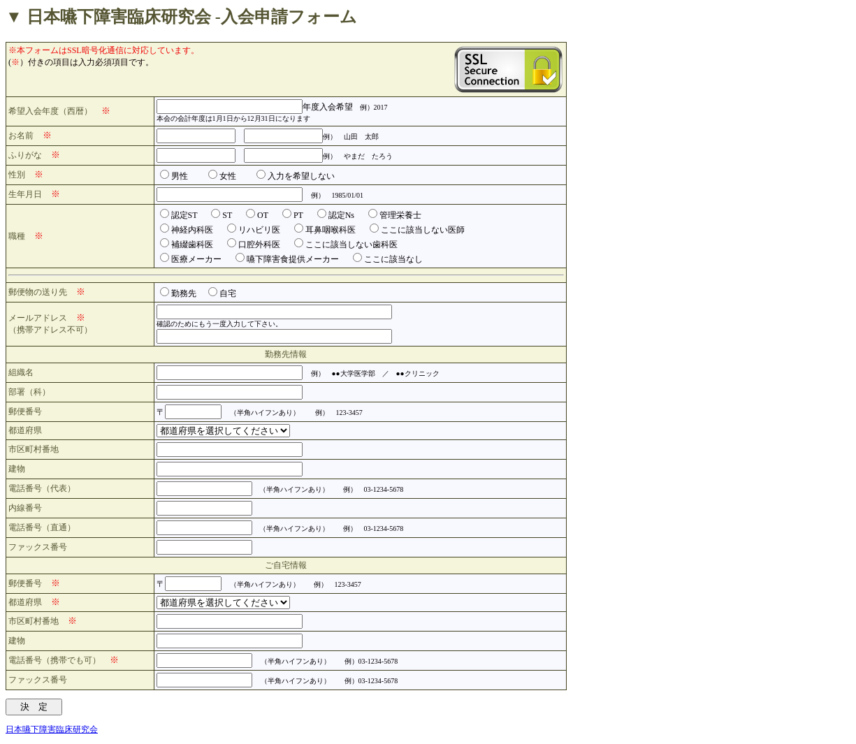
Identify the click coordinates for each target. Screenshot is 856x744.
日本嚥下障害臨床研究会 (52, 729)
